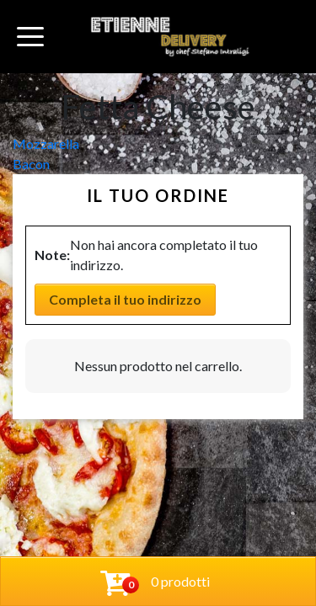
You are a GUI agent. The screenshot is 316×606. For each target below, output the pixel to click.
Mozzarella (46, 144)
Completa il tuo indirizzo (125, 299)
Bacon (31, 164)
